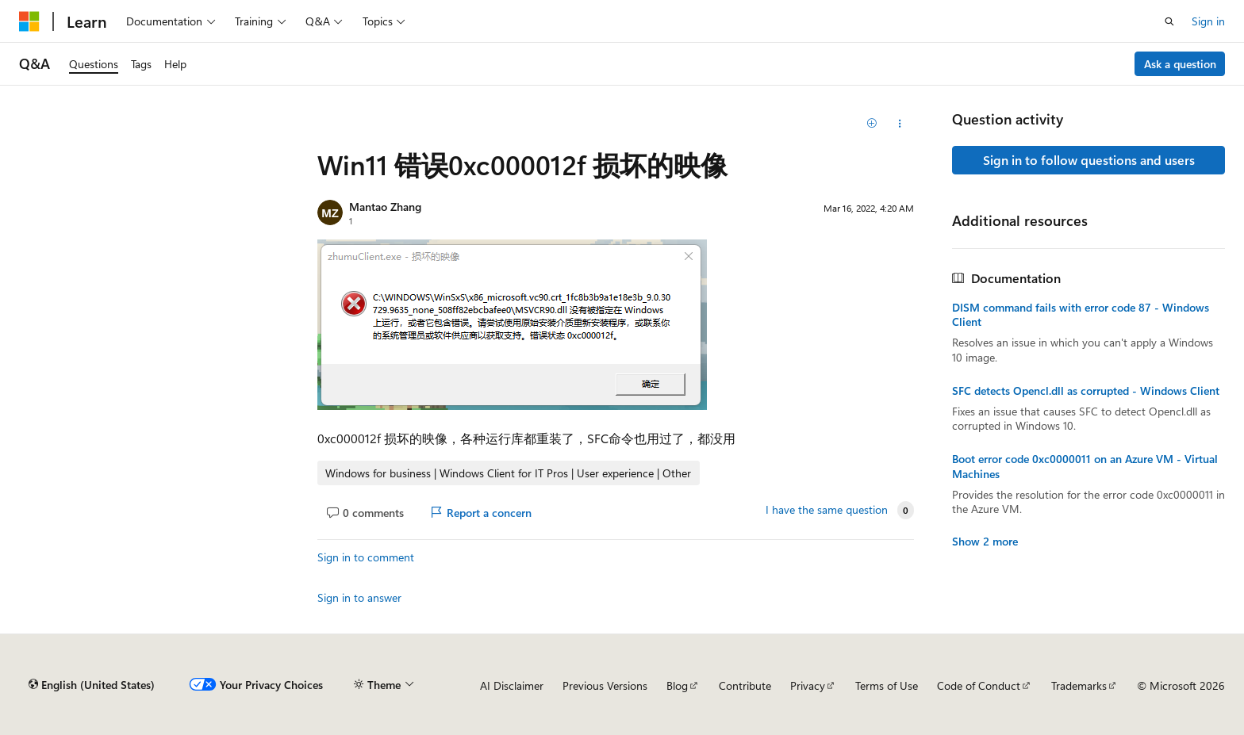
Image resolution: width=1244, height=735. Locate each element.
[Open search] (1169, 21)
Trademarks (1079, 685)
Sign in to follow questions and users (1089, 159)
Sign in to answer (359, 597)
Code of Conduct (978, 685)
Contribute (745, 685)
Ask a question (1180, 63)
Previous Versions (604, 685)
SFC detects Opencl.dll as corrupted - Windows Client (1085, 391)
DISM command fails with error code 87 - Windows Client (1080, 315)
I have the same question (827, 509)
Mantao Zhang (385, 206)
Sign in (1208, 21)
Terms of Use (886, 685)
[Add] (872, 123)
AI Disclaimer (511, 685)
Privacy (807, 685)
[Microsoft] (29, 21)
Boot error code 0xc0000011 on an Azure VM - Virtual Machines (1085, 466)
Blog (677, 685)
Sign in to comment (365, 557)
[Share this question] (900, 123)
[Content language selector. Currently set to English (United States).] (91, 685)
